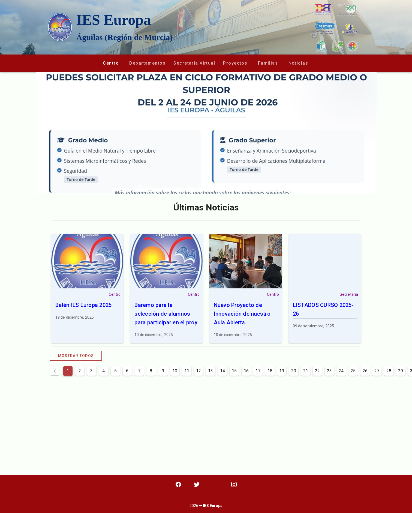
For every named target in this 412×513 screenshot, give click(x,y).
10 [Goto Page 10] (174, 370)
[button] (110, 63)
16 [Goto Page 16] (246, 370)
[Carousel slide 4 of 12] (176, 187)
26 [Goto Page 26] (365, 370)
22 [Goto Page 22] (317, 370)
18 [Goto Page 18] (269, 370)
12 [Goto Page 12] (198, 370)
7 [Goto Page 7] (139, 370)
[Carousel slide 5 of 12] (188, 187)
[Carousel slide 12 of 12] (272, 187)
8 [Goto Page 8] (151, 370)
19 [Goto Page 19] (281, 370)
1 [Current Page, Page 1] (68, 370)
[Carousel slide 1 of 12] (140, 187)
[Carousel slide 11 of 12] (260, 187)
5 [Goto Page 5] (115, 370)
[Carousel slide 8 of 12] (224, 187)
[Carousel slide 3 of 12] (164, 187)
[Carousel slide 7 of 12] (212, 187)
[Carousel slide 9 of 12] (236, 187)
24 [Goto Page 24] (341, 370)
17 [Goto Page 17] (257, 370)
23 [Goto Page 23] (329, 370)
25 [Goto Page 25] (353, 370)
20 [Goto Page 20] (293, 370)
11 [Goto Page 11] (186, 370)
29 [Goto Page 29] (400, 370)
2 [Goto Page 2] (80, 370)
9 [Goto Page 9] (163, 370)
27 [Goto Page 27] (376, 370)
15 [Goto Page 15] (234, 370)
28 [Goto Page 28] (388, 370)
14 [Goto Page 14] (222, 370)
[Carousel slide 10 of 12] (248, 187)
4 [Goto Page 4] (103, 370)
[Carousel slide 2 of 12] (152, 187)
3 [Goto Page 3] (91, 370)
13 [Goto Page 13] (210, 370)
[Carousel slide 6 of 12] (200, 187)
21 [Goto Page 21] (305, 370)
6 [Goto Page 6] (127, 370)
